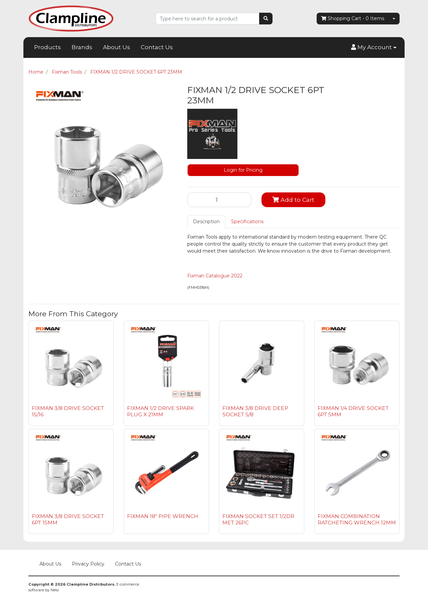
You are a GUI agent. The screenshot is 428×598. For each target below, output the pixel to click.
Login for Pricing (243, 170)
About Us (116, 47)
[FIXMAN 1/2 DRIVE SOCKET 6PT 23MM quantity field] (219, 199)
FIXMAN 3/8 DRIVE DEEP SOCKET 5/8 (255, 411)
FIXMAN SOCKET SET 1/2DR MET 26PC (258, 519)
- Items (352, 18)
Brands (82, 47)
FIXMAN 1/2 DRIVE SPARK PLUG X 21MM (160, 411)
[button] (373, 47)
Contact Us (157, 47)
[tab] (206, 221)
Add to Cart (293, 199)
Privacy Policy (88, 564)
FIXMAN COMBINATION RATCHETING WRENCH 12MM (357, 519)
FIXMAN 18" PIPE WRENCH (162, 516)
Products (47, 47)
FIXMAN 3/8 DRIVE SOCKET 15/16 (68, 411)
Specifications (247, 222)
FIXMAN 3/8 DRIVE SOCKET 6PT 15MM (68, 519)
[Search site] (266, 18)
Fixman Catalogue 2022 (214, 276)
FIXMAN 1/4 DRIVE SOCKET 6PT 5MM (353, 411)
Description (206, 222)
